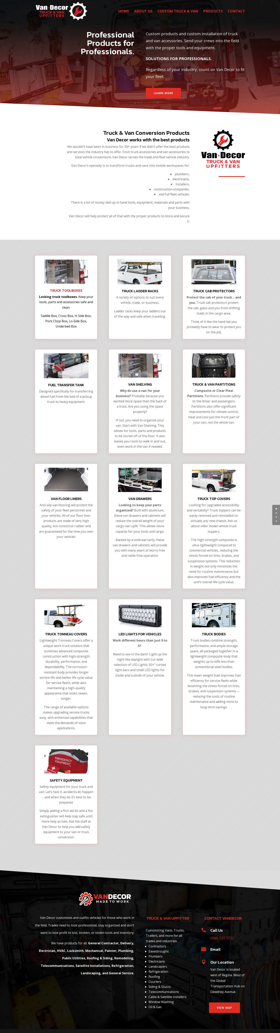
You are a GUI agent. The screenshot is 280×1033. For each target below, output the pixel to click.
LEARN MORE (163, 93)
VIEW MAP (224, 1007)
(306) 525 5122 (222, 938)
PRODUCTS (213, 11)
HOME (123, 11)
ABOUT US (143, 11)
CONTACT (236, 11)
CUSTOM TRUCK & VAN (178, 11)
